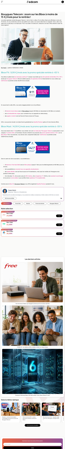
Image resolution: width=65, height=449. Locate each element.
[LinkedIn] (61, 198)
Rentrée (28, 203)
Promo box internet (40, 203)
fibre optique (25, 111)
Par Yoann (3, 67)
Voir (59, 215)
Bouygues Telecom (20, 184)
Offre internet (6, 203)
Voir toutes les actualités (32, 425)
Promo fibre (18, 203)
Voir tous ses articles (9, 198)
